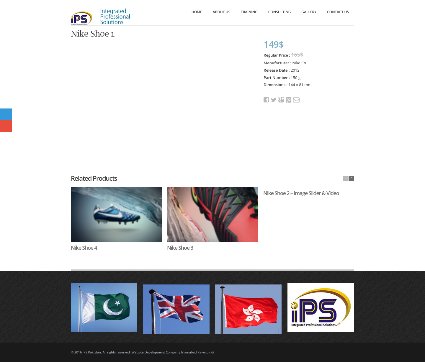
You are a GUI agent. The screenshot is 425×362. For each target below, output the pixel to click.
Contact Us (338, 11)
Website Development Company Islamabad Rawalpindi (173, 352)
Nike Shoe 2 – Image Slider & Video (301, 193)
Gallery (308, 11)
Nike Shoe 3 (180, 247)
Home (197, 11)
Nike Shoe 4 (84, 247)
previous (346, 178)
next (351, 178)
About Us (221, 11)
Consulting (279, 11)
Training (249, 11)
